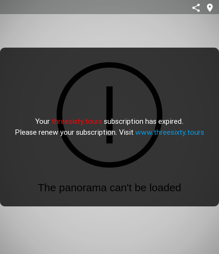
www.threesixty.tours (169, 132)
